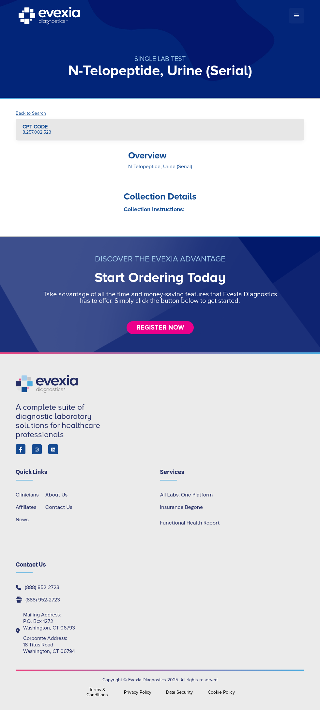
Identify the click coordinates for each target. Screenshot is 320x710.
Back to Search (31, 113)
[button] (296, 15)
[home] (152, 15)
